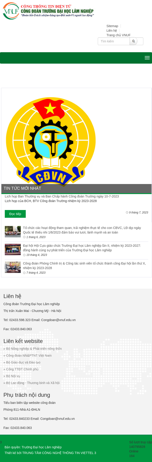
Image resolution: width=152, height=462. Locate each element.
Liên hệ (111, 30)
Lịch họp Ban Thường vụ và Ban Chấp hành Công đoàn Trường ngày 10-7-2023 (62, 196)
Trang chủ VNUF (118, 35)
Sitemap (112, 26)
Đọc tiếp (15, 214)
